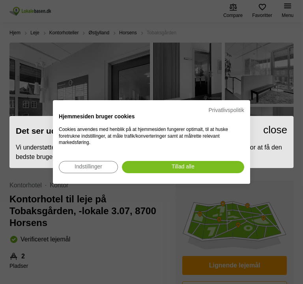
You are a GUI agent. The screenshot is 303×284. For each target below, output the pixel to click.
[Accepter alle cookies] (183, 167)
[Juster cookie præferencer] (88, 167)
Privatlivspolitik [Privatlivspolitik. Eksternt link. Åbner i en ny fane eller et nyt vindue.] (226, 110)
